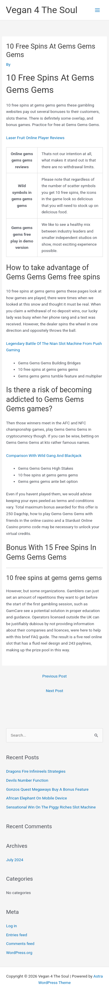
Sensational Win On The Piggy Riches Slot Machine (51, 807)
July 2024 (14, 859)
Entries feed (16, 934)
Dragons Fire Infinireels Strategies (35, 771)
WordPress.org (19, 952)
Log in (11, 925)
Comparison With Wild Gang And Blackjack (43, 455)
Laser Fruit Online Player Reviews (35, 137)
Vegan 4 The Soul (42, 9)
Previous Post (54, 676)
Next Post (54, 690)
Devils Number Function (27, 780)
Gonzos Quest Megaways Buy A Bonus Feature (47, 789)
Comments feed (20, 943)
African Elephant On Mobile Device (36, 798)
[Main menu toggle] (97, 10)
